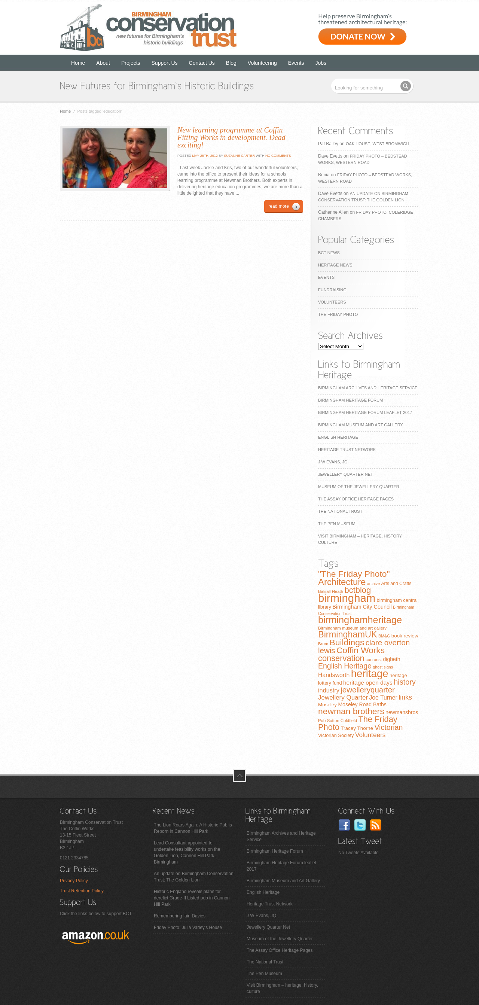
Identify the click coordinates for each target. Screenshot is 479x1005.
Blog (231, 63)
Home (78, 63)
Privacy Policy (74, 880)
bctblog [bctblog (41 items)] (357, 590)
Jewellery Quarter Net (345, 474)
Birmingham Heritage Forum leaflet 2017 (365, 412)
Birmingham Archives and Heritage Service (367, 388)
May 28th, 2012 (204, 156)
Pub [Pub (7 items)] (322, 720)
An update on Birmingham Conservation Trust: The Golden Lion (194, 877)
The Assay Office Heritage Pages (356, 499)
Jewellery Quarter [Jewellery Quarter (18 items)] (343, 697)
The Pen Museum (337, 523)
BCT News (329, 252)
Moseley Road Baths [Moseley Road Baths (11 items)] (362, 704)
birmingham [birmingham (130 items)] (346, 598)
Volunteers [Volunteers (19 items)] (370, 734)
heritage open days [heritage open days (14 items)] (368, 682)
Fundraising (332, 289)
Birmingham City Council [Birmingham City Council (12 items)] (361, 607)
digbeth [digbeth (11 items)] (391, 659)
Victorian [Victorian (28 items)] (388, 727)
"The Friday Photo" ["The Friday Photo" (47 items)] (354, 574)
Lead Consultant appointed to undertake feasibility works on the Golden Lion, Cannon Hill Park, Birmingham (187, 852)
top (239, 775)
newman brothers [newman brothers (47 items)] (351, 711)
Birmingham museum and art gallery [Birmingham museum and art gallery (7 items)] (352, 628)
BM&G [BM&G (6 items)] (384, 636)
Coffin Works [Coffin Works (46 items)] (360, 650)
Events (296, 63)
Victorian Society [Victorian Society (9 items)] (336, 735)
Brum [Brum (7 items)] (323, 644)
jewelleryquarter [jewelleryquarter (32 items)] (368, 689)
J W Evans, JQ (333, 462)
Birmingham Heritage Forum (350, 400)
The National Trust (340, 511)
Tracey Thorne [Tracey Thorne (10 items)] (357, 728)
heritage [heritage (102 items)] (369, 673)
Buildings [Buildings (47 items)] (347, 642)
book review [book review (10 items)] (404, 636)
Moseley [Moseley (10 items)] (327, 704)
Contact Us (202, 63)
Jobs (321, 63)
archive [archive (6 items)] (373, 583)
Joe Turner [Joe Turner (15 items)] (383, 697)
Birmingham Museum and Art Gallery (360, 425)
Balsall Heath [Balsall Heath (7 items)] (330, 591)
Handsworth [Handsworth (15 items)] (334, 675)
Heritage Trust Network (347, 449)
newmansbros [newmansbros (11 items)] (401, 712)
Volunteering (262, 63)
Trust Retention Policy (82, 890)
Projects (130, 63)
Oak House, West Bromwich (377, 143)
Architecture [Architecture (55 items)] (342, 582)
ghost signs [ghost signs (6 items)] (383, 667)
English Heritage (338, 437)
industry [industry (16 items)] (328, 690)
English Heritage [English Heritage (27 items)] (345, 666)
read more (278, 206)
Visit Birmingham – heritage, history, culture (282, 988)
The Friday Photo (338, 314)
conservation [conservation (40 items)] (341, 658)
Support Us (165, 63)
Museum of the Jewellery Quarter (358, 486)
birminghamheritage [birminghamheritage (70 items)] (360, 620)
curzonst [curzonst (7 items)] (374, 659)
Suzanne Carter (239, 156)
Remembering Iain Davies (179, 916)
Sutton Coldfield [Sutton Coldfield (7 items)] (342, 720)
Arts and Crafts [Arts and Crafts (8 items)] (396, 583)
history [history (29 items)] (405, 682)
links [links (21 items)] (405, 697)
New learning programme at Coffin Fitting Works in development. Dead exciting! (231, 137)
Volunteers (332, 302)
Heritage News (335, 265)
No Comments (278, 156)
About (103, 63)
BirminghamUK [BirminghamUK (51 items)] (347, 634)
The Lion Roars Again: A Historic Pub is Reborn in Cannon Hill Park (193, 828)
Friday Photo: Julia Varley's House (188, 927)
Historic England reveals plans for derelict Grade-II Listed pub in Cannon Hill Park (192, 898)
